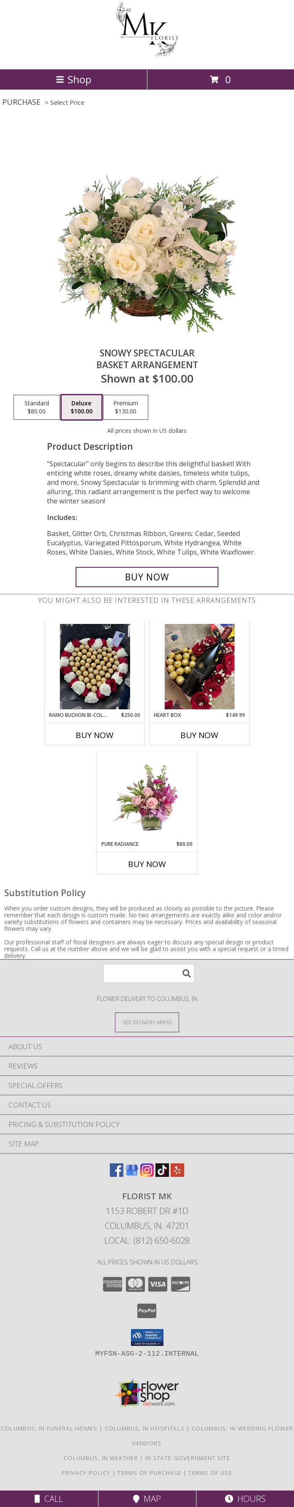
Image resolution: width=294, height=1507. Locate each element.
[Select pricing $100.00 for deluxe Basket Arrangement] (81, 407)
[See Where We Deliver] (147, 1022)
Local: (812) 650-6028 (147, 1240)
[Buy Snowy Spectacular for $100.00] (147, 577)
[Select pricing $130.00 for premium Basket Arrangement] (125, 407)
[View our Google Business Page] (132, 1174)
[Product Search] (148, 973)
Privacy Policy (86, 1473)
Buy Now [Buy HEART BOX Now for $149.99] (199, 735)
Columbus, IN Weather (101, 1458)
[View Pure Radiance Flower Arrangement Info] (147, 795)
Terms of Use (210, 1473)
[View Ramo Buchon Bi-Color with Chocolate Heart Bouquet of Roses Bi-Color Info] (95, 666)
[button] (147, 1337)
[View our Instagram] (147, 1174)
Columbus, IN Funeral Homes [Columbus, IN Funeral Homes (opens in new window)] (49, 1428)
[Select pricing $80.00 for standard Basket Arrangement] (37, 407)
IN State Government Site (187, 1458)
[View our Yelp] (177, 1174)
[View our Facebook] (116, 1174)
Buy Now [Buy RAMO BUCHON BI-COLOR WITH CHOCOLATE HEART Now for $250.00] (95, 735)
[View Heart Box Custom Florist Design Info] (199, 666)
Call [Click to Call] (49, 1498)
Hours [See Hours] (245, 1498)
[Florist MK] (147, 57)
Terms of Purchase (149, 1473)
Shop (73, 79)
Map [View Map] (147, 1498)
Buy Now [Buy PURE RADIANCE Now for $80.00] (147, 864)
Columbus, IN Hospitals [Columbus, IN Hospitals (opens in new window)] (145, 1428)
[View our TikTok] (162, 1174)
